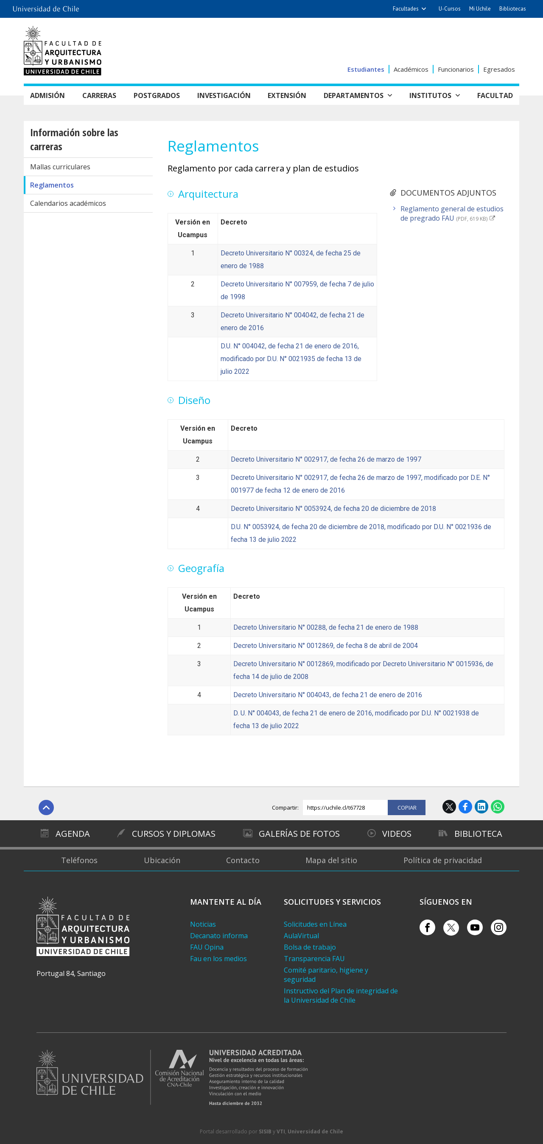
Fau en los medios (218, 958)
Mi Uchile (480, 8)
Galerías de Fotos (299, 833)
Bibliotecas (512, 8)
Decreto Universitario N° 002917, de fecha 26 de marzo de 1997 (326, 459)
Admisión (47, 95)
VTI (281, 1131)
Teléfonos (79, 860)
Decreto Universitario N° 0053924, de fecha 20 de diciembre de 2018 (333, 509)
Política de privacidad (442, 860)
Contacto (243, 860)
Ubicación (162, 860)
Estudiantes (365, 69)
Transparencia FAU (314, 958)
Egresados (499, 69)
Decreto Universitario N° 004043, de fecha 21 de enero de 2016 (327, 695)
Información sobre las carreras (74, 139)
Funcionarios (456, 69)
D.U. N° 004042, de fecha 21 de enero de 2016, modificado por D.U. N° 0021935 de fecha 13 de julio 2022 (291, 359)
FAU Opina (207, 947)
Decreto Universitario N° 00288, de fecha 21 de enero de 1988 (325, 627)
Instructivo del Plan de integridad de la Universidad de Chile (341, 995)
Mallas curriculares (60, 166)
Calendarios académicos (68, 203)
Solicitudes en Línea (315, 924)
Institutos (430, 95)
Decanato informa (219, 935)
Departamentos (353, 95)
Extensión (287, 95)
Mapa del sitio (331, 860)
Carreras (99, 95)
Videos (396, 833)
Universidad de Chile (315, 1131)
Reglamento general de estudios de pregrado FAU (452, 213)
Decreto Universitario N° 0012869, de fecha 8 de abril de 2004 (325, 646)
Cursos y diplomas (174, 833)
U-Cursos (450, 8)
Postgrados (157, 95)
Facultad (495, 95)
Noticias (203, 924)
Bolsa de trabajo (310, 947)
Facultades (406, 8)
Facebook (465, 806)
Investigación (224, 95)
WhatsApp (497, 806)
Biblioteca (479, 833)
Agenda (72, 833)
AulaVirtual (301, 935)
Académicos (411, 69)
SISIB (265, 1131)
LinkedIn (481, 806)
